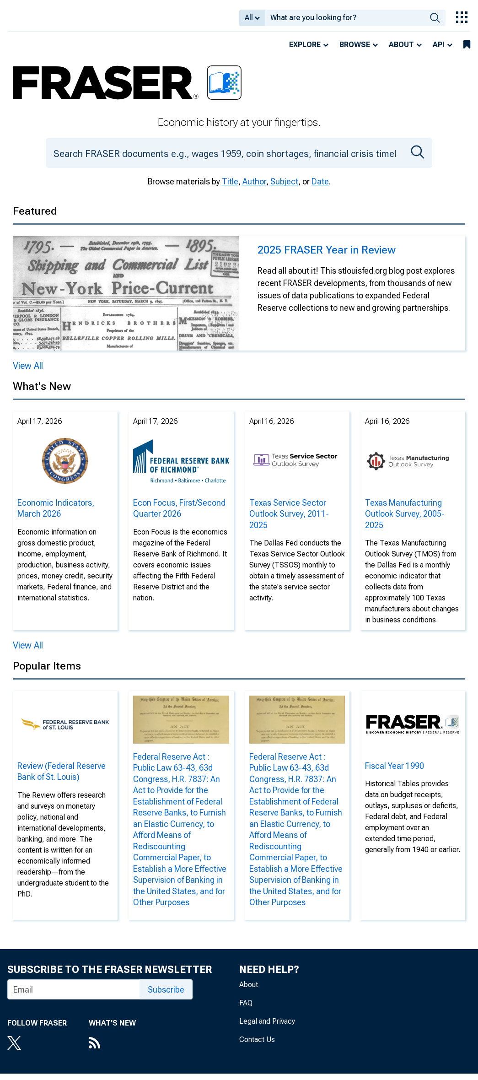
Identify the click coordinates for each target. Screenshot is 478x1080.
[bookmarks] (466, 51)
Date (320, 188)
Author (254, 188)
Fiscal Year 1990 (394, 772)
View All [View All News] (28, 651)
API (439, 51)
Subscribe (166, 996)
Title (230, 188)
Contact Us (257, 1046)
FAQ (245, 1009)
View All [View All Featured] (28, 372)
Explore (305, 51)
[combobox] (345, 21)
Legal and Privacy (267, 1027)
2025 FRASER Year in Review (327, 256)
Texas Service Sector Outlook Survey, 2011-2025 (289, 520)
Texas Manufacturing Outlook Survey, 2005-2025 (405, 520)
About (401, 51)
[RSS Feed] (112, 1050)
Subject (284, 188)
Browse (354, 51)
